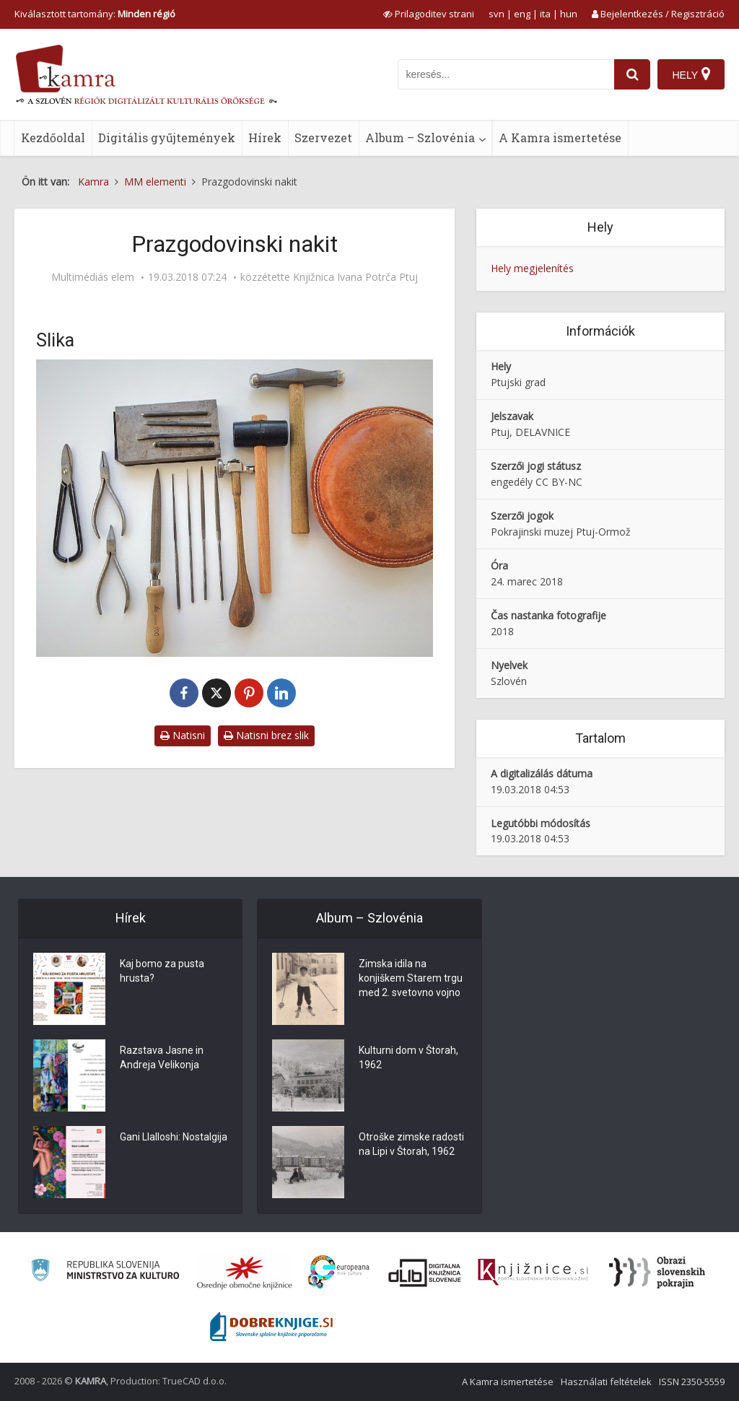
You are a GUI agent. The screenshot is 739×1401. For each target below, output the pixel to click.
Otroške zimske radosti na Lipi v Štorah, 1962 (411, 1144)
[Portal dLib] (425, 1272)
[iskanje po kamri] (506, 74)
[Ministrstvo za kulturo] (105, 1272)
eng (522, 13)
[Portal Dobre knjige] (271, 1326)
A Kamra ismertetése (560, 137)
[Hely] (691, 74)
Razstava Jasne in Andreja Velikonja (162, 1057)
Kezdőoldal (53, 137)
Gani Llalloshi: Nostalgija (173, 1137)
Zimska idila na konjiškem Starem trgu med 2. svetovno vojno (411, 978)
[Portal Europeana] (338, 1272)
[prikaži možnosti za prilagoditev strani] (428, 13)
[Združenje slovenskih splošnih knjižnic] (533, 1272)
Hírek (264, 137)
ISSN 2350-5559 (692, 1381)
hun (568, 13)
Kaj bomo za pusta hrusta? (162, 971)
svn (496, 13)
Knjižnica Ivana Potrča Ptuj (355, 277)
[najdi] (632, 74)
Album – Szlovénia (420, 137)
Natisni (182, 735)
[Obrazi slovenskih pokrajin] (657, 1272)
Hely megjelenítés (532, 268)
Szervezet (323, 137)
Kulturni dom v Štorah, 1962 (408, 1057)
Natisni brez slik (266, 735)
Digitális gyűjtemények (166, 137)
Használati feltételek (606, 1381)
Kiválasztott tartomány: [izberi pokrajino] (94, 13)
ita (545, 13)
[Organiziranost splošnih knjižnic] (244, 1272)
